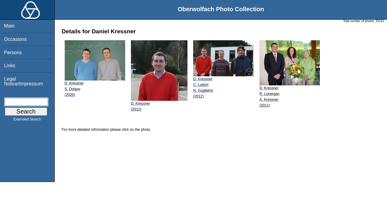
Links (9, 65)
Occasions (15, 39)
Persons (13, 52)
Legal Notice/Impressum (23, 81)
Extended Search (27, 120)
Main (9, 25)
